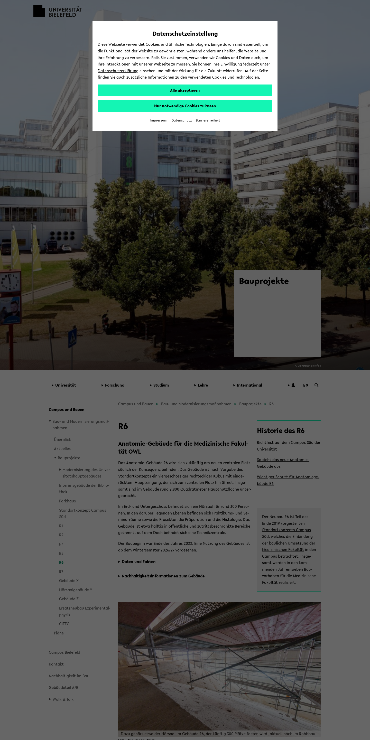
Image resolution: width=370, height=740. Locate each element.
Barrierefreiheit (208, 120)
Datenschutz (181, 120)
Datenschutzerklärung (118, 70)
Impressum (158, 120)
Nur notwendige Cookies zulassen (185, 106)
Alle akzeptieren (185, 90)
